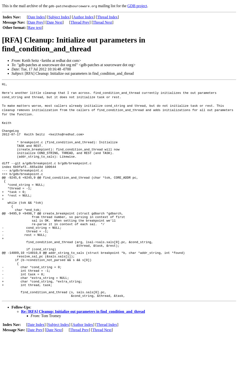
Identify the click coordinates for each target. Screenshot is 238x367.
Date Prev (35, 22)
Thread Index (107, 17)
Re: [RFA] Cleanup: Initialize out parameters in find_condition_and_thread (83, 344)
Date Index (36, 17)
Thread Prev (80, 22)
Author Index (83, 17)
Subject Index (59, 17)
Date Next (54, 22)
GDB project (137, 6)
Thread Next (102, 22)
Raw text (35, 28)
